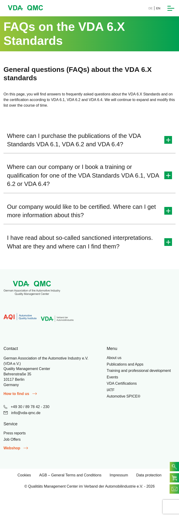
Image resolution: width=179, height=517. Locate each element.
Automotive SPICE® (123, 396)
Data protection (149, 475)
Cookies (24, 475)
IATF (110, 390)
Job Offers (12, 439)
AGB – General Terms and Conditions (70, 475)
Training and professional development (139, 371)
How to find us (20, 394)
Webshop (15, 448)
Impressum (119, 475)
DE (150, 8)
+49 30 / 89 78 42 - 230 (26, 407)
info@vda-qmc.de (22, 413)
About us (114, 358)
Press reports (14, 433)
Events (112, 377)
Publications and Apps (125, 364)
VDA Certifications (122, 383)
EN (158, 8)
